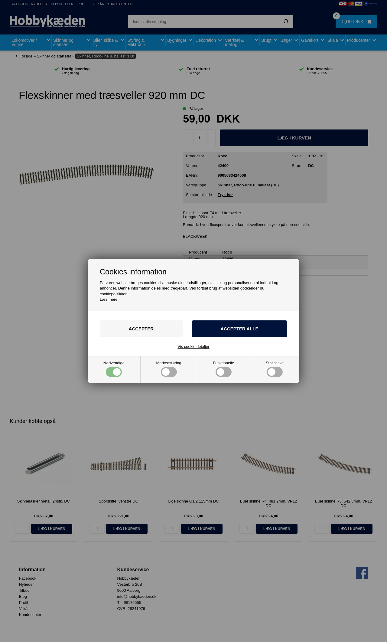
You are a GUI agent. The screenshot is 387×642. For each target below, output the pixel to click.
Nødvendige (114, 369)
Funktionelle (223, 369)
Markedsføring (168, 369)
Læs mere (109, 299)
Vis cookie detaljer (193, 347)
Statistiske (275, 369)
